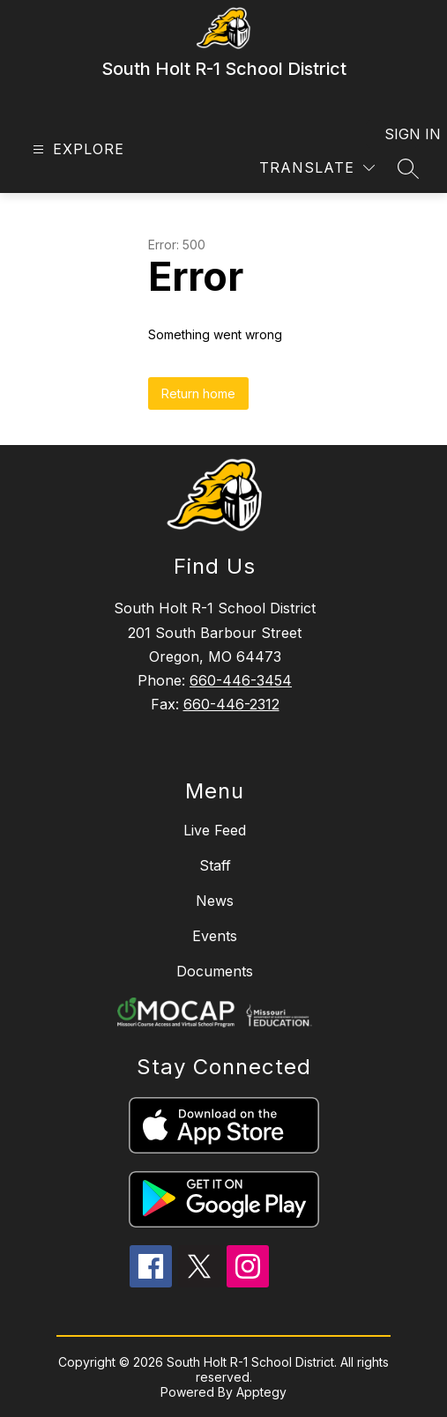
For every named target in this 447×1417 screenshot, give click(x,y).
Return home (198, 393)
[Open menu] (76, 149)
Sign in (401, 134)
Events (214, 936)
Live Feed (214, 830)
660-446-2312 (231, 704)
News (215, 900)
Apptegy (261, 1391)
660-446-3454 (241, 680)
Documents (214, 971)
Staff (215, 865)
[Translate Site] (317, 168)
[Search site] (408, 168)
